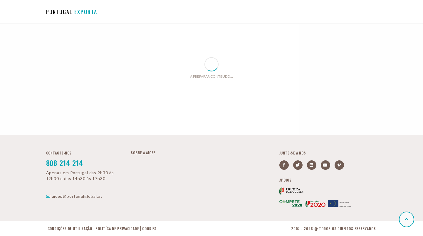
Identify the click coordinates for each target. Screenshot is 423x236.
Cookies (149, 228)
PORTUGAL (71, 12)
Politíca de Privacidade (117, 228)
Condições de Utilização (70, 228)
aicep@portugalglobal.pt (74, 196)
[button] (406, 219)
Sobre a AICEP (143, 152)
